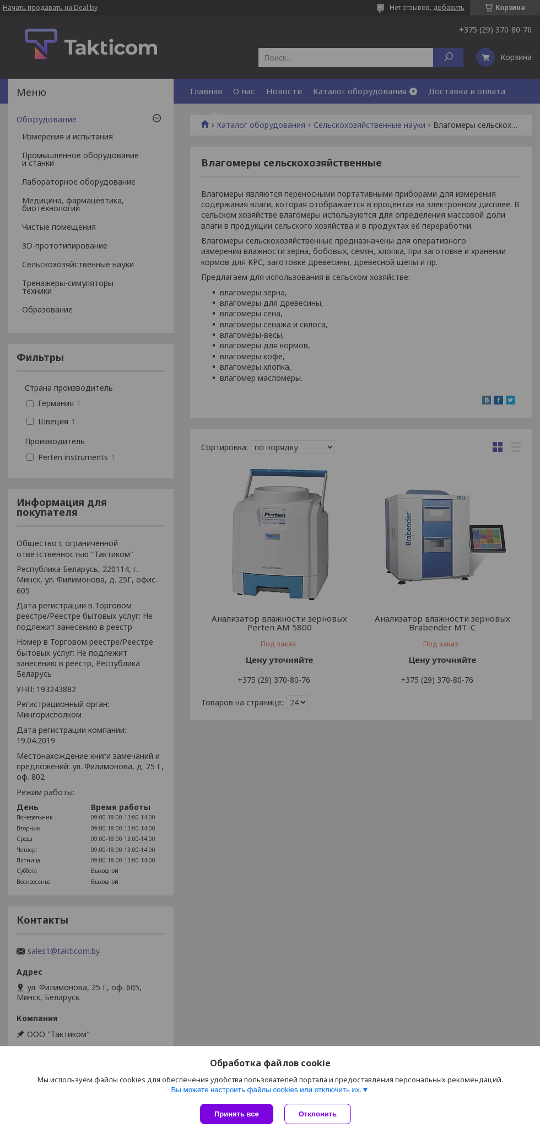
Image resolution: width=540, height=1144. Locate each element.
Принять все (236, 1114)
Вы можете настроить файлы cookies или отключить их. (266, 1090)
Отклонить (318, 1114)
